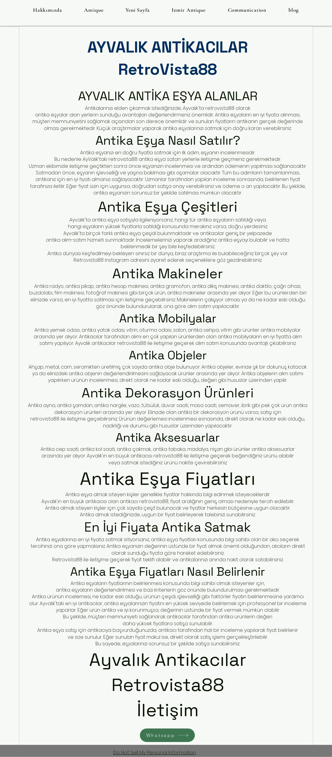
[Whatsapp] (167, 735)
